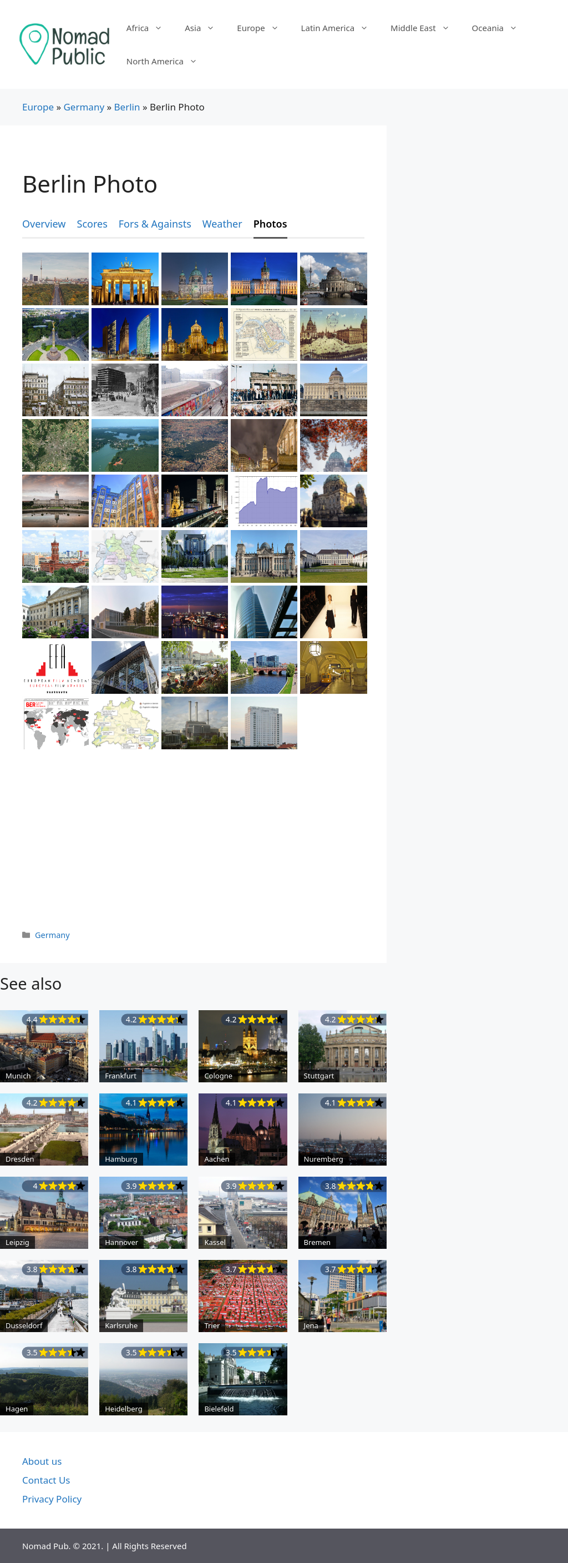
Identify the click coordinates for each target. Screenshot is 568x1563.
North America (167, 61)
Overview (44, 223)
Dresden (20, 1159)
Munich (18, 1076)
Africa (150, 27)
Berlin (127, 106)
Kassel (214, 1242)
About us (42, 1461)
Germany (83, 106)
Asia (205, 27)
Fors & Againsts (155, 223)
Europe (263, 27)
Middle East (425, 27)
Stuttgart (319, 1076)
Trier (212, 1325)
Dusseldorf (24, 1325)
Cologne (218, 1076)
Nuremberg (323, 1159)
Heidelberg (124, 1409)
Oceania (500, 27)
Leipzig (17, 1242)
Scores (92, 223)
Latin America (340, 27)
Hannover (121, 1242)
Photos (270, 223)
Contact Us (46, 1480)
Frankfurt (120, 1076)
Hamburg (121, 1159)
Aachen (216, 1159)
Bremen (317, 1242)
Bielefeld (219, 1409)
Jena (311, 1325)
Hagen (17, 1409)
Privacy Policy (52, 1499)
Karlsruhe (121, 1325)
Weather (222, 223)
